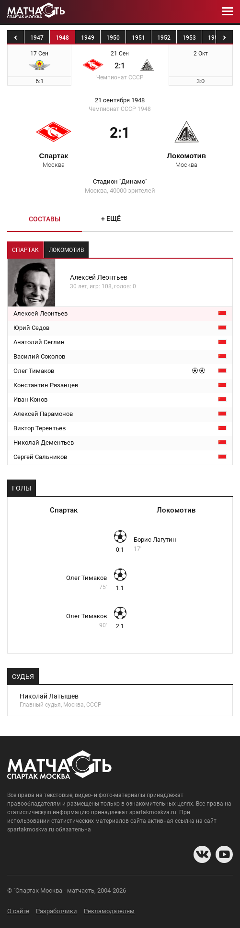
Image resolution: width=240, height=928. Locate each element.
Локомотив (186, 160)
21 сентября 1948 (120, 100)
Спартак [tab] (25, 250)
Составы (44, 219)
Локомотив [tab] (66, 250)
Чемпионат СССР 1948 (120, 109)
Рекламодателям (109, 911)
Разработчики (56, 911)
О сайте (18, 911)
